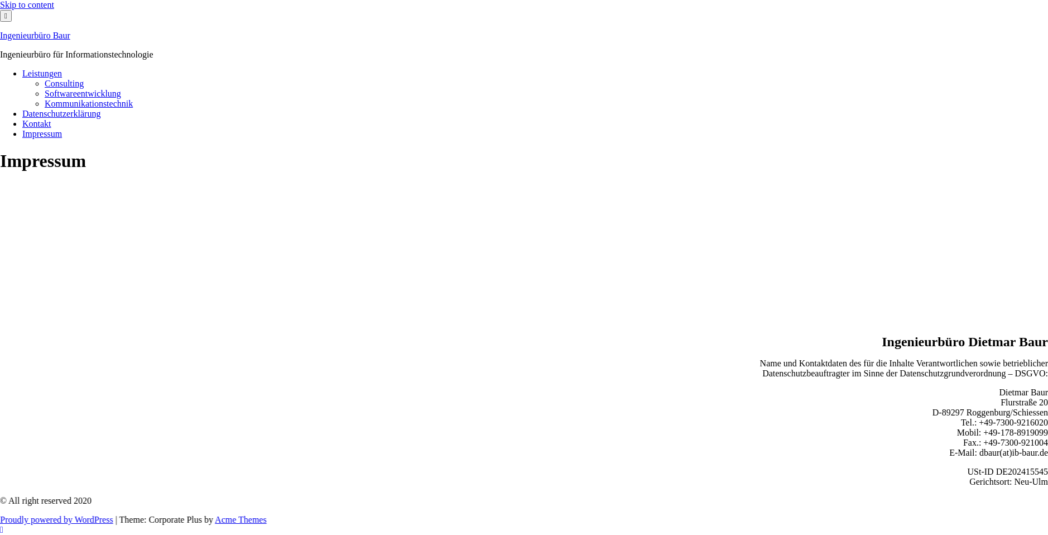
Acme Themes (255, 519)
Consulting (64, 83)
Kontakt (36, 123)
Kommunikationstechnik (89, 103)
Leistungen (42, 73)
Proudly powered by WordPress (70, 519)
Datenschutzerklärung (61, 113)
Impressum (42, 133)
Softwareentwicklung (83, 93)
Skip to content (27, 4)
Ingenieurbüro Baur (35, 35)
